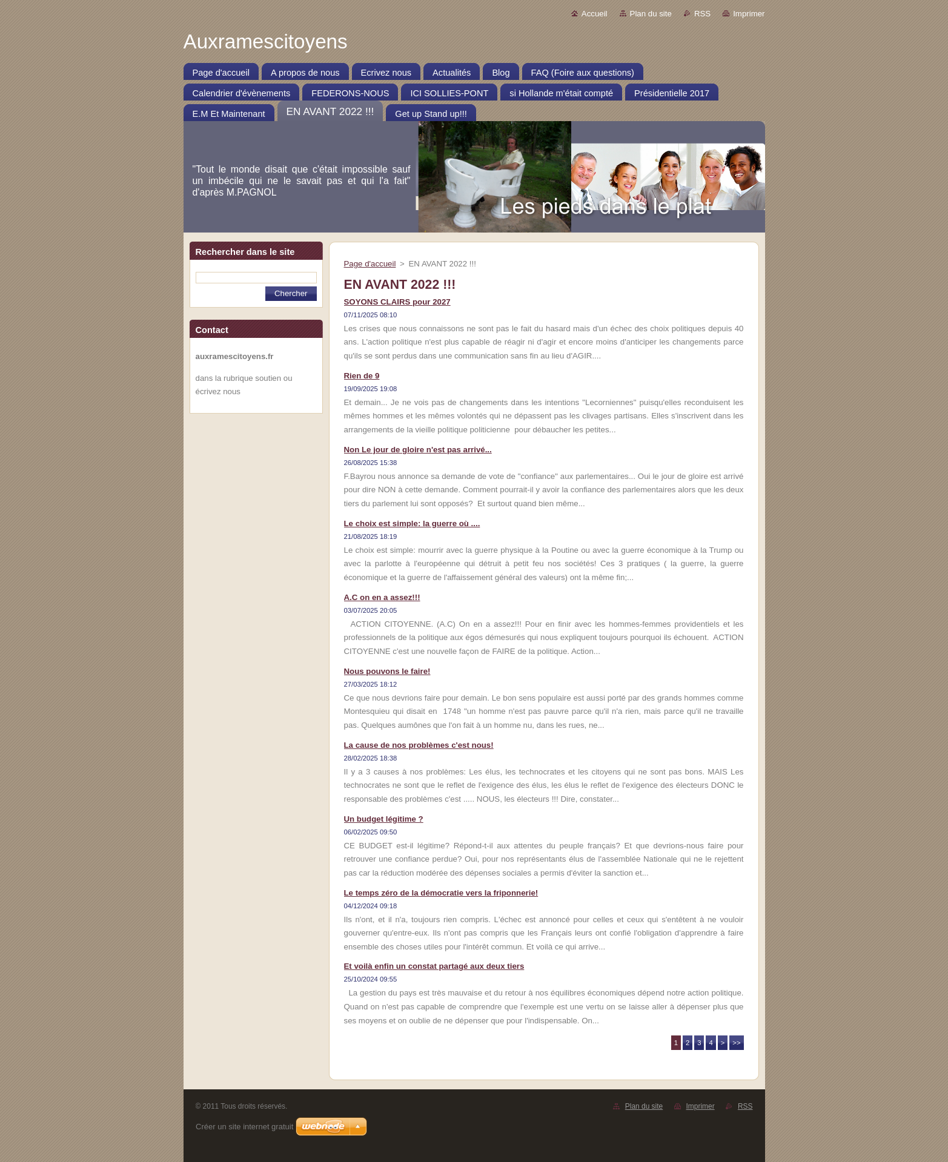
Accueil (595, 13)
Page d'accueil (370, 263)
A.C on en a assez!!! (382, 597)
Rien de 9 (362, 375)
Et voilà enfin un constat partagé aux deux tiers (434, 966)
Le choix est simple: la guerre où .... (412, 523)
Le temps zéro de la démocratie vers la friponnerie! (441, 892)
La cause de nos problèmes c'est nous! (419, 745)
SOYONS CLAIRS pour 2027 (397, 301)
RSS (702, 13)
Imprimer (748, 13)
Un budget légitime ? (383, 819)
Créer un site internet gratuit (244, 1126)
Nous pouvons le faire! (387, 671)
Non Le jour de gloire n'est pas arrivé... (418, 449)
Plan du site (651, 13)
